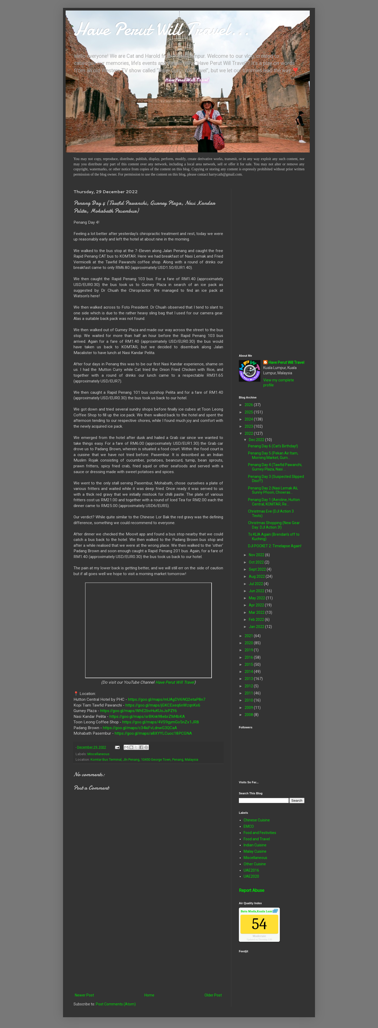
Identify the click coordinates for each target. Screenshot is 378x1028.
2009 (249, 707)
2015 (249, 664)
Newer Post (84, 995)
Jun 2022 (257, 591)
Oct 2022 (257, 562)
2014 (249, 671)
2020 (249, 643)
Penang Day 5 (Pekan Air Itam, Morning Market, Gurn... (273, 455)
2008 (249, 715)
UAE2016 (251, 870)
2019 (249, 650)
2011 (249, 693)
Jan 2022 (257, 627)
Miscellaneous (98, 754)
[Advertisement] (148, 948)
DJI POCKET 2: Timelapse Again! (274, 546)
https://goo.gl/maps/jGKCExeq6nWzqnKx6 (162, 705)
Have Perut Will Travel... (161, 29)
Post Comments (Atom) (116, 1004)
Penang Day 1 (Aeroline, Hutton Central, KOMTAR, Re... (274, 502)
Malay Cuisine (255, 851)
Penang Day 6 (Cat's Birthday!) (273, 446)
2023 (249, 426)
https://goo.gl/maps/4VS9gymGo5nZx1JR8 (160, 722)
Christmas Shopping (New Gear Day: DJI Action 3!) (274, 525)
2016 (249, 657)
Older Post (213, 995)
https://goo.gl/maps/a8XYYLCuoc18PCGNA (153, 733)
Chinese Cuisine (257, 820)
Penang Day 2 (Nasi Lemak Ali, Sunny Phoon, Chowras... (273, 490)
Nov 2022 (257, 555)
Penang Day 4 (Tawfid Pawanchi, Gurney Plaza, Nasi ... (275, 467)
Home (149, 995)
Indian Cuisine (255, 845)
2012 (249, 686)
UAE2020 (251, 876)
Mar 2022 (257, 612)
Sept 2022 (258, 569)
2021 (249, 636)
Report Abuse (251, 890)
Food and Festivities (260, 833)
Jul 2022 (256, 584)
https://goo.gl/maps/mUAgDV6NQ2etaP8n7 (167, 699)
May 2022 (257, 598)
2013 (249, 679)
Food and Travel (257, 839)
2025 (249, 412)
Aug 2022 (257, 576)
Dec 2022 (257, 440)
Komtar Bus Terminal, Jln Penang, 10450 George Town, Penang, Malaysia (144, 759)
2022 (249, 433)
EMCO (249, 826)
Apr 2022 (257, 605)
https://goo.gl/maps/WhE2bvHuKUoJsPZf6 (138, 710)
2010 (249, 700)
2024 (249, 419)
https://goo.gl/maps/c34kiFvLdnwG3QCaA (140, 727)
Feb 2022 (257, 619)
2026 (249, 405)
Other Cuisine (255, 864)
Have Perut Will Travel (174, 682)
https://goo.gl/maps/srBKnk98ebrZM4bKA (147, 716)
